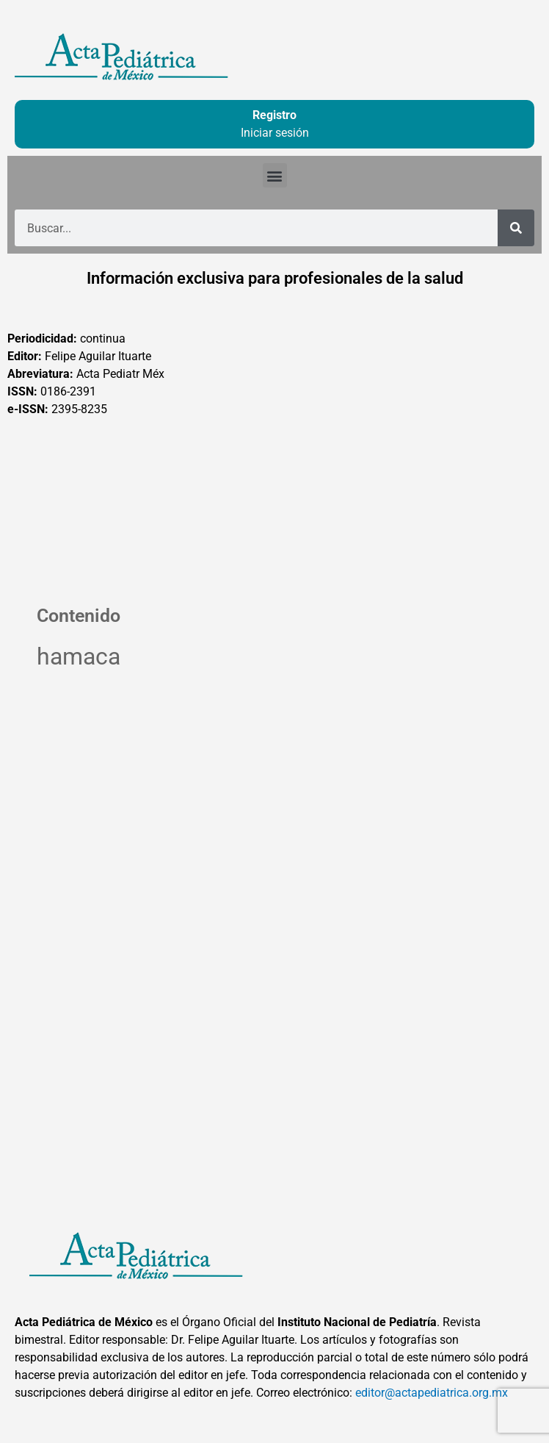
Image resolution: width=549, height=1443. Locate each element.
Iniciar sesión (275, 133)
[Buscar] (516, 228)
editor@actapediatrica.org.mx (431, 1393)
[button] (275, 175)
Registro (274, 115)
